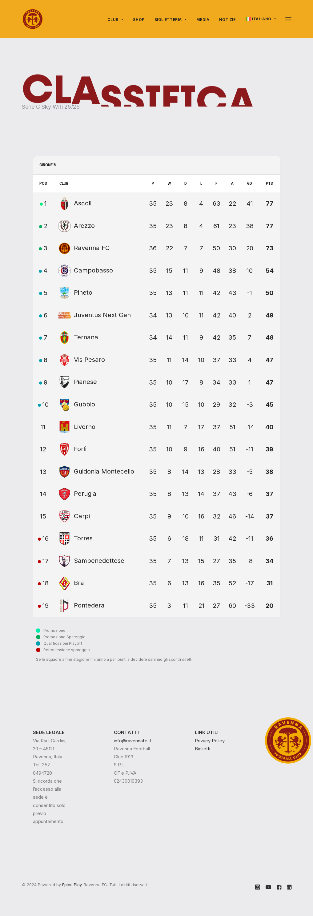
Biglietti (202, 749)
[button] (288, 19)
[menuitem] (117, 20)
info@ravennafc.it (132, 741)
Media (202, 19)
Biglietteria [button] (170, 19)
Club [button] (115, 19)
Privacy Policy (210, 741)
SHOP (138, 19)
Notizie (227, 19)
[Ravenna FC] (32, 19)
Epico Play (72, 884)
